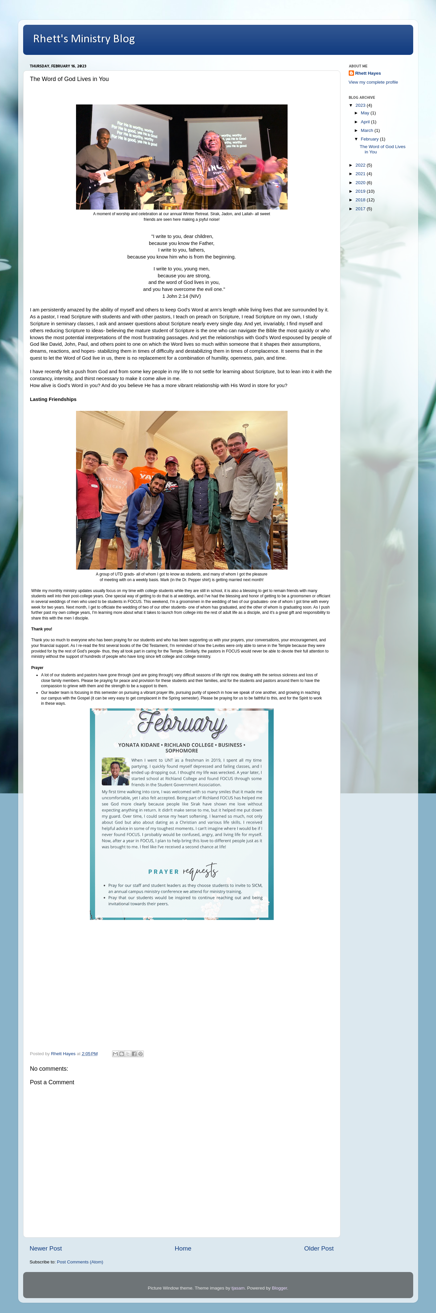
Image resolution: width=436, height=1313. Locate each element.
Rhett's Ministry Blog (84, 39)
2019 (361, 191)
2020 (361, 182)
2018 (361, 199)
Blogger (279, 1288)
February (370, 139)
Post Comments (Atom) (80, 1261)
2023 (361, 105)
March (368, 130)
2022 (361, 165)
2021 (361, 173)
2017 (361, 208)
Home (183, 1248)
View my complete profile (373, 82)
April (366, 121)
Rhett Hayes (368, 73)
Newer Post (46, 1248)
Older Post (319, 1248)
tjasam (238, 1288)
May (366, 112)
